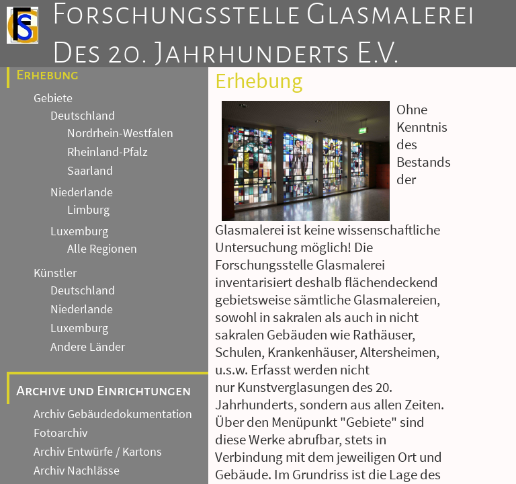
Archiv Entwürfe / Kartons (98, 451)
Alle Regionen (102, 248)
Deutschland (82, 115)
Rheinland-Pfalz (107, 152)
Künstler (55, 273)
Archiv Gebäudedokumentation (113, 414)
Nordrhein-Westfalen (120, 133)
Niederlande (81, 192)
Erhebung (47, 74)
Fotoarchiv (60, 433)
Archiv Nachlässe (77, 470)
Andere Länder (87, 346)
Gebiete (53, 98)
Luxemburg (79, 231)
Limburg (88, 209)
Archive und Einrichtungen (103, 390)
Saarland (90, 170)
